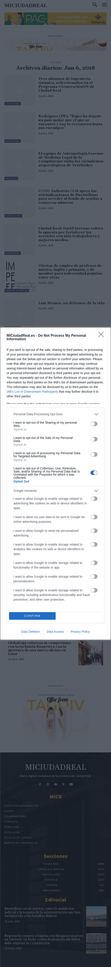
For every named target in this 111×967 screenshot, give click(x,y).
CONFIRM (32, 615)
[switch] (94, 424)
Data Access (55, 631)
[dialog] (55, 483)
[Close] (102, 336)
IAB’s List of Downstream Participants (32, 391)
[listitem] (55, 414)
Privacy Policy (80, 631)
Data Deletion (30, 631)
